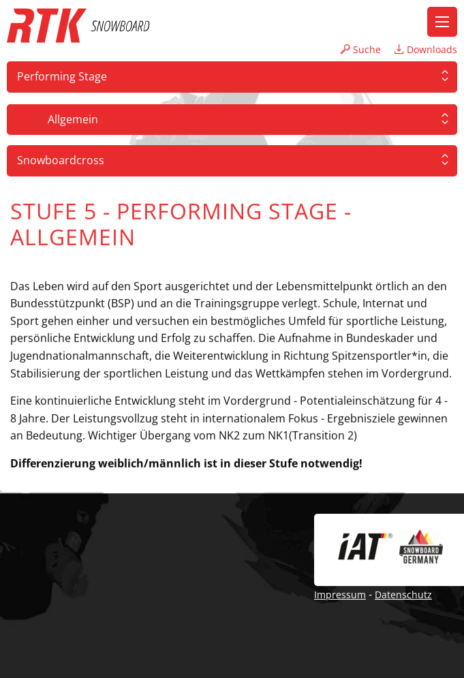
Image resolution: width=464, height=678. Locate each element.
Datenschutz (403, 594)
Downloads (426, 49)
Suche (361, 49)
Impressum (340, 594)
